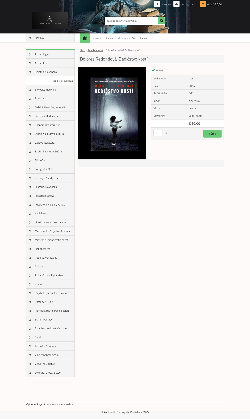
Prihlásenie (163, 4)
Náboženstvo (42, 249)
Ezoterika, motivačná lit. (49, 151)
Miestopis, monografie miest (51, 240)
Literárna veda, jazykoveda (50, 222)
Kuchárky (40, 213)
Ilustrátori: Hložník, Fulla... (50, 204)
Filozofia (40, 160)
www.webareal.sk (62, 404)
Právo (38, 284)
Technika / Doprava (46, 346)
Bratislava (41, 98)
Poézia (39, 266)
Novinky (39, 38)
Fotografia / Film (44, 169)
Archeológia (42, 54)
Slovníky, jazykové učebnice (51, 328)
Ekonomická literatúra (47, 125)
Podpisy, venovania (46, 257)
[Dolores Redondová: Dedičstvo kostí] (112, 68)
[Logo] (50, 20)
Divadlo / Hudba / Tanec (49, 116)
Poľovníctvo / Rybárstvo (49, 275)
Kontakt (144, 38)
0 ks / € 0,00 (214, 4)
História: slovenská (46, 187)
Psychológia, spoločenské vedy (53, 293)
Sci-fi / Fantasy (44, 319)
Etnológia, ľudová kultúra (49, 134)
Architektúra (42, 63)
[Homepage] (86, 37)
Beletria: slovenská (46, 72)
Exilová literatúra (45, 142)
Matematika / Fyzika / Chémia (52, 231)
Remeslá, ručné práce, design (52, 311)
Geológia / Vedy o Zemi (48, 178)
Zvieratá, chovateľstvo (48, 372)
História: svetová (44, 196)
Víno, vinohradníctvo (47, 355)
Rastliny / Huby (44, 302)
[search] (161, 21)
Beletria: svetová (63, 81)
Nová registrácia (186, 4)
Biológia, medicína (45, 89)
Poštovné (96, 38)
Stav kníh (109, 38)
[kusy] (157, 133)
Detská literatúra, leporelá (50, 107)
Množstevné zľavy (127, 38)
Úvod (82, 50)
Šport (38, 337)
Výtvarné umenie (45, 364)
